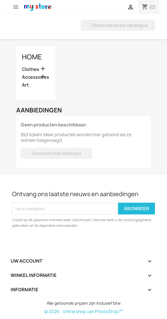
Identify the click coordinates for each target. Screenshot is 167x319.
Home (32, 57)
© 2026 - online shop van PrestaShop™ (83, 312)
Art (25, 85)
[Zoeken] (118, 25)
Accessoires (35, 77)
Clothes (30, 69)
